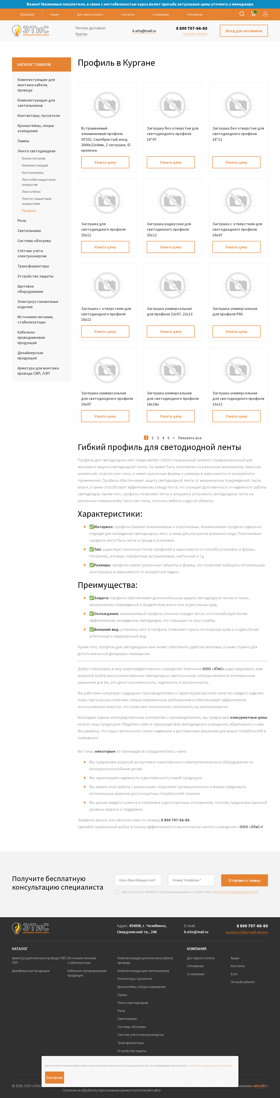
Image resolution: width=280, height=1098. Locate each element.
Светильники (29, 230)
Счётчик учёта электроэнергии (32, 253)
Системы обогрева (34, 240)
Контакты (128, 14)
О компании (161, 14)
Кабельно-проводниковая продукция (31, 337)
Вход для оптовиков (244, 30)
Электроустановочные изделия (38, 304)
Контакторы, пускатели (39, 115)
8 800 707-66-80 (191, 28)
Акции (54, 14)
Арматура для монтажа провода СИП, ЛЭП (38, 370)
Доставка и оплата (90, 14)
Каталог (20, 948)
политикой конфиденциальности (235, 892)
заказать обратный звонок (247, 932)
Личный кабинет (243, 982)
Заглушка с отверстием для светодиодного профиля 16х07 (237, 229)
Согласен (54, 1077)
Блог (234, 974)
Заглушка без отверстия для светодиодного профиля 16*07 (172, 134)
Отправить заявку (245, 880)
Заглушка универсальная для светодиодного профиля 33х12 (238, 398)
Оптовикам (194, 14)
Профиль (29, 210)
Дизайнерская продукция (30, 355)
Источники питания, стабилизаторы (35, 319)
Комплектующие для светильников (36, 103)
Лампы (23, 140)
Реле (22, 220)
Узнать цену (105, 162)
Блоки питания (33, 158)
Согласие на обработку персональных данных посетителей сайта (111, 1090)
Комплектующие (35, 165)
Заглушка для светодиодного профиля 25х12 (103, 229)
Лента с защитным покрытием (36, 201)
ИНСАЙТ (260, 1086)
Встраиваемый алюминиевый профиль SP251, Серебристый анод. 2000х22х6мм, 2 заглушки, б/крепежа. (106, 139)
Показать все (190, 437)
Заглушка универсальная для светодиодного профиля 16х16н (173, 398)
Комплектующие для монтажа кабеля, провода (36, 85)
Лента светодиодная (36, 150)
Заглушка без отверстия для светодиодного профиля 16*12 (238, 134)
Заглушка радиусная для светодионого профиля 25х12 (169, 229)
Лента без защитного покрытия (39, 181)
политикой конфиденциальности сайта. (209, 1065)
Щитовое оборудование (30, 289)
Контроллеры (33, 172)
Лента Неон (31, 191)
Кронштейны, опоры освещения (36, 128)
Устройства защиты (35, 276)
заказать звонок (195, 33)
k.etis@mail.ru (196, 931)
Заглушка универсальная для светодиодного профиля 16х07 (107, 398)
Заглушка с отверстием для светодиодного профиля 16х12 (106, 314)
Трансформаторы (33, 266)
